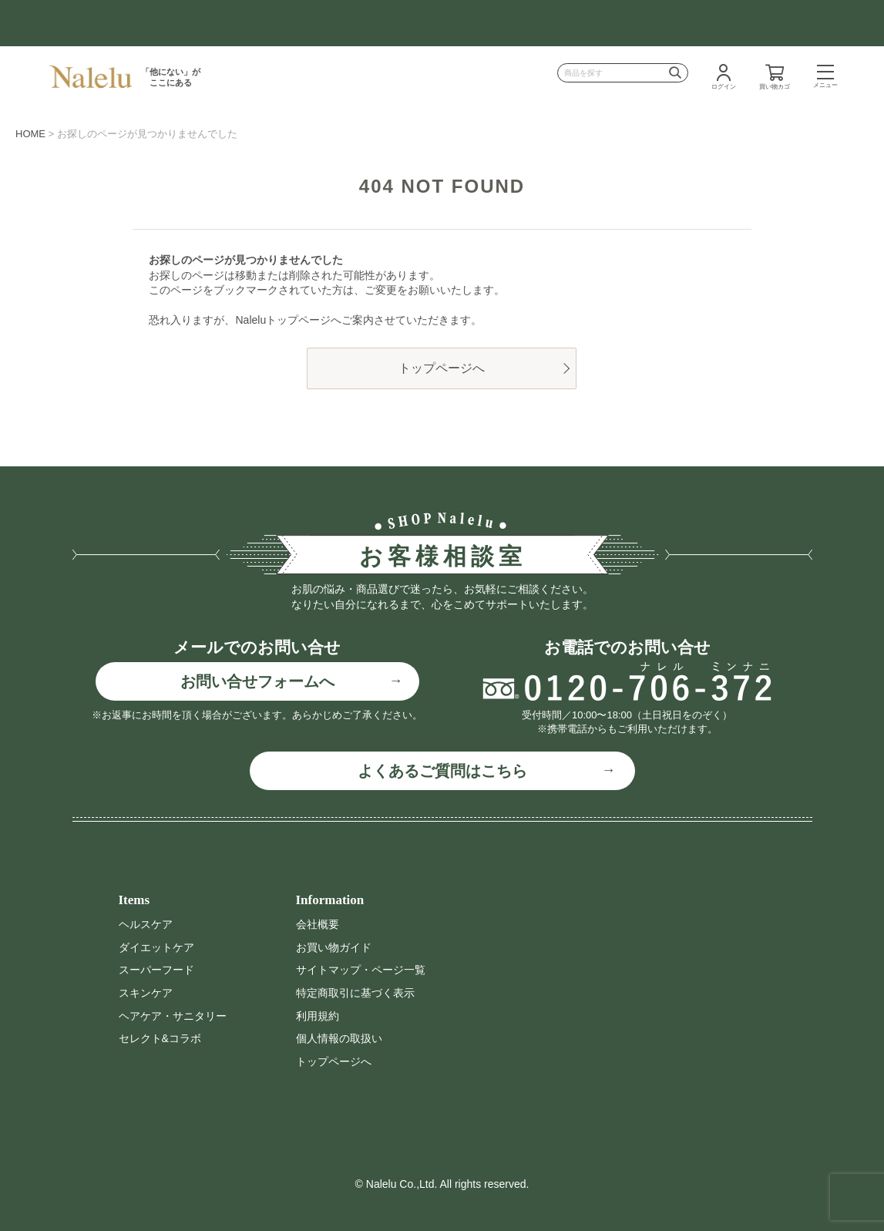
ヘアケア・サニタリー (173, 1016)
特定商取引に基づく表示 (355, 993)
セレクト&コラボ (160, 1038)
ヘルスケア (146, 924)
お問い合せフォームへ (257, 681)
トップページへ (441, 368)
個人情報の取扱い (339, 1038)
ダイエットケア (156, 947)
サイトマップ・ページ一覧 (360, 970)
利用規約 (317, 1016)
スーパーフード (156, 970)
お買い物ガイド (333, 947)
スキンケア (146, 993)
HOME (30, 134)
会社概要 (317, 924)
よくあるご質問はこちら (442, 770)
